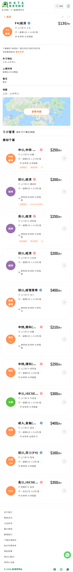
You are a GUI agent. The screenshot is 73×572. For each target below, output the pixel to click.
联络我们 (8, 534)
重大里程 (8, 528)
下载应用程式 (10, 540)
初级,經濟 (25, 179)
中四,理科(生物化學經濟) (28, 364)
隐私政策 (8, 551)
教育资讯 (8, 517)
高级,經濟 (25, 216)
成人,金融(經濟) (28, 423)
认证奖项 (8, 523)
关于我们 (8, 512)
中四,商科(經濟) (28, 327)
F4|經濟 (20, 23)
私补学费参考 (10, 545)
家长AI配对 (9, 556)
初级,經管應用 (28, 290)
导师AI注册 (9, 562)
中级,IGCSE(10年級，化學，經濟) (28, 393)
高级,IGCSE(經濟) (28, 482)
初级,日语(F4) (28, 453)
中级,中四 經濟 (28, 150)
